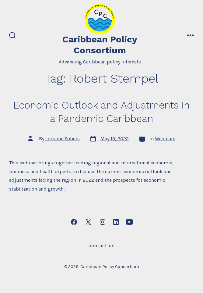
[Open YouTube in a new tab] (129, 222)
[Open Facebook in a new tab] (74, 222)
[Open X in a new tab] (88, 222)
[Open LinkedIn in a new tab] (116, 222)
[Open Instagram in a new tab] (102, 222)
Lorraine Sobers (62, 138)
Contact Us (102, 245)
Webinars (165, 138)
